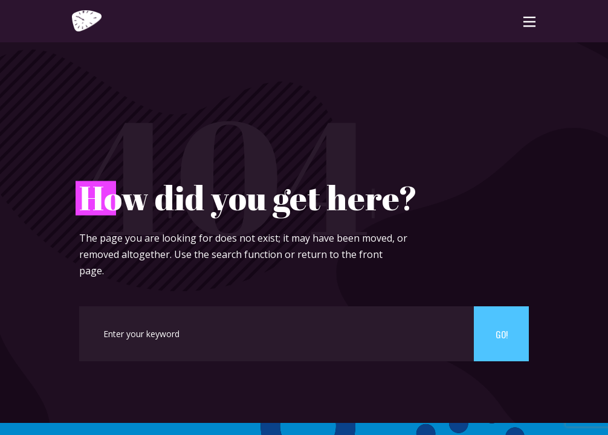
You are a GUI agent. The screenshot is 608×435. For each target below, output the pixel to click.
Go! (502, 334)
